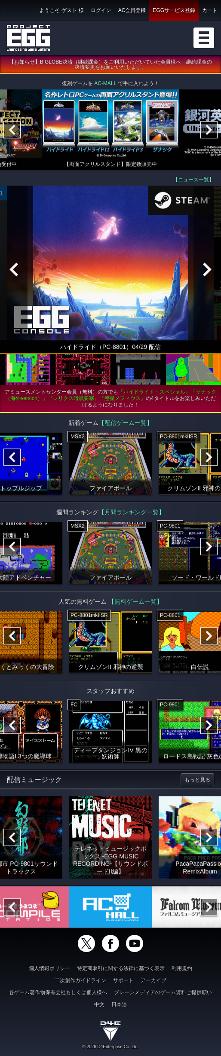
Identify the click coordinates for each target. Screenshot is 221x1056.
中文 (99, 1004)
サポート (123, 980)
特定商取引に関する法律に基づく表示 (121, 968)
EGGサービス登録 (174, 10)
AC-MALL (105, 84)
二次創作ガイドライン (80, 980)
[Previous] (12, 130)
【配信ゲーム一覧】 (125, 423)
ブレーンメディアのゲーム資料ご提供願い (163, 992)
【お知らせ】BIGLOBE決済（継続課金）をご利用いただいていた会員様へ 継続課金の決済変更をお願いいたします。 (110, 65)
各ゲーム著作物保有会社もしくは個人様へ (58, 992)
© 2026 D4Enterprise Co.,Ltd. (110, 1046)
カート (210, 10)
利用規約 (182, 968)
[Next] (209, 130)
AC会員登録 (132, 10)
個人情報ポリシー (49, 968)
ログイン (101, 10)
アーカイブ (153, 980)
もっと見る (197, 781)
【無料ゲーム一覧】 (135, 602)
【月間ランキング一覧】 (131, 513)
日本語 (119, 1004)
